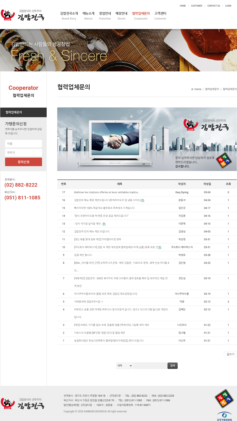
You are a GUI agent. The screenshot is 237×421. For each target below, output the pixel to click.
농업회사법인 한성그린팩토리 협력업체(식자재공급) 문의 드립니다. (109, 337)
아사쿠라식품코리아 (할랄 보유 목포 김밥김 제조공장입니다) (106, 290)
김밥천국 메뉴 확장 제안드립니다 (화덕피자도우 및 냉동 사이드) (107, 196)
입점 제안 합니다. (83, 251)
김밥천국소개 (92, 16)
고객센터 (224, 16)
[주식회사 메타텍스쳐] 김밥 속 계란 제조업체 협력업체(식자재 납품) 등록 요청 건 (116, 243)
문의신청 (24, 158)
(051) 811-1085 (22, 194)
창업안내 (144, 16)
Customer (196, 6)
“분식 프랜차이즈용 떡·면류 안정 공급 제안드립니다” (101, 212)
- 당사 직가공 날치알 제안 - (88, 220)
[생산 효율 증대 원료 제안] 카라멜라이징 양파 (98, 235)
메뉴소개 (120, 16)
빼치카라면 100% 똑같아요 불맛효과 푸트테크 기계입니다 (104, 204)
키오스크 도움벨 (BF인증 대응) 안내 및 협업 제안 (100, 329)
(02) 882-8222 (20, 181)
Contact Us (213, 6)
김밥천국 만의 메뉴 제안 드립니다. (92, 227)
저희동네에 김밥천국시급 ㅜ (89, 298)
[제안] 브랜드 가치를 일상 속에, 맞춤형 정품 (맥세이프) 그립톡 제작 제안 (112, 321)
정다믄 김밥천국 (22, 12)
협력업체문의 (197, 16)
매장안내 (169, 16)
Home (183, 6)
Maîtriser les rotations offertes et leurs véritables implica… (107, 188)
